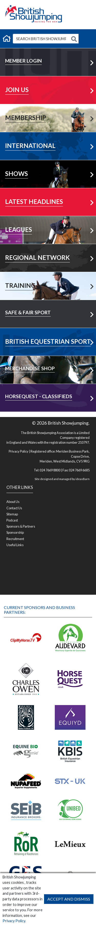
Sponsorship (15, 532)
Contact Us (14, 508)
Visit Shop (48, 360)
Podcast (12, 520)
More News (48, 192)
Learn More (48, 80)
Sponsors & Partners (20, 526)
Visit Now (48, 332)
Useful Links (15, 545)
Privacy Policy (14, 921)
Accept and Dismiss (68, 899)
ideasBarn (83, 479)
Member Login (48, 52)
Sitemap (12, 514)
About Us (12, 502)
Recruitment (15, 539)
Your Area (48, 248)
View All (48, 220)
